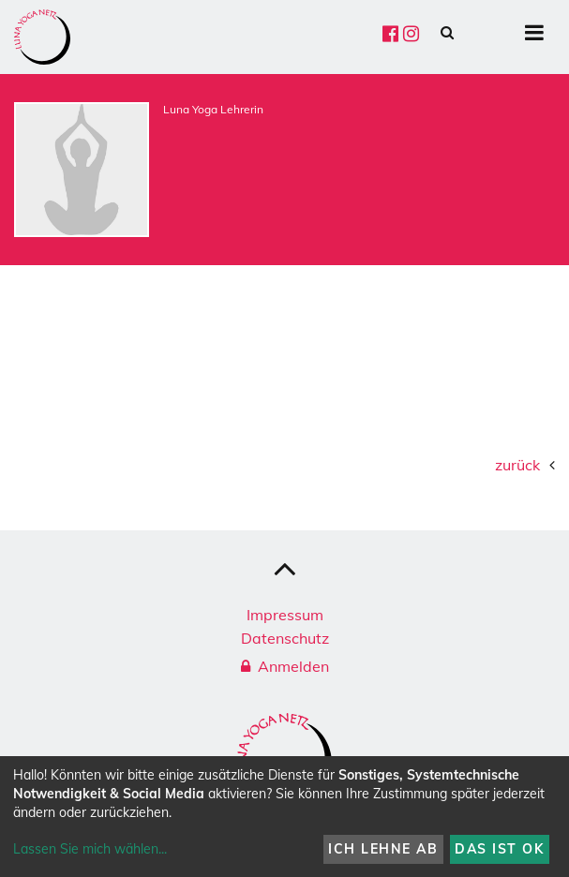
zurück (517, 464)
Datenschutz (285, 638)
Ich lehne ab (383, 848)
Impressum (285, 614)
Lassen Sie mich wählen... (90, 848)
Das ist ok (499, 848)
